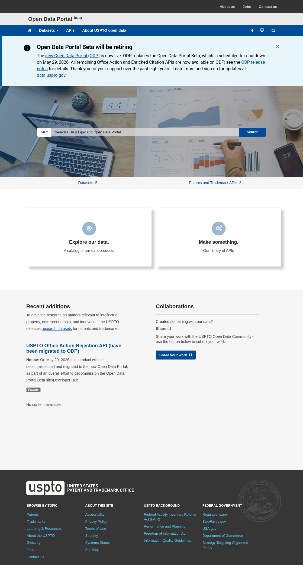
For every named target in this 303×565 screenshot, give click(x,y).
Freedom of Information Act (165, 533)
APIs (70, 30)
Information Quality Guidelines (167, 540)
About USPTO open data (104, 30)
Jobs (247, 7)
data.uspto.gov (51, 75)
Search (252, 132)
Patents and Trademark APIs (213, 183)
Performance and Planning (165, 526)
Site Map (92, 550)
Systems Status (97, 543)
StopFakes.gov (214, 521)
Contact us (268, 7)
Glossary (33, 543)
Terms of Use (95, 529)
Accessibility (95, 514)
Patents (32, 514)
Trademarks (36, 521)
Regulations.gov (215, 514)
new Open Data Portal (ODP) (72, 55)
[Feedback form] (250, 30)
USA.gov (209, 529)
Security (91, 536)
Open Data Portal (55, 19)
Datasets (49, 30)
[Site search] (273, 30)
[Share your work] (262, 30)
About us (227, 7)
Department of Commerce (222, 536)
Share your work (175, 355)
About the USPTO (41, 536)
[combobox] (145, 132)
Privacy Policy (96, 521)
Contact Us (35, 557)
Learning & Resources (44, 529)
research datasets (57, 328)
